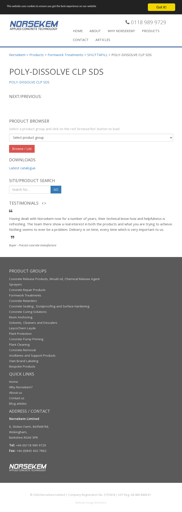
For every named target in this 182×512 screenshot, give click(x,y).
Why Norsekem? (121, 30)
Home (78, 30)
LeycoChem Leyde (22, 328)
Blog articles (18, 403)
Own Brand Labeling (23, 361)
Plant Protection (20, 333)
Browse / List (22, 148)
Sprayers (15, 284)
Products (150, 30)
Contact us (16, 398)
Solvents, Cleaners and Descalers (33, 322)
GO (56, 189)
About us (15, 392)
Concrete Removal (22, 350)
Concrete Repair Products (27, 290)
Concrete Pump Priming (26, 339)
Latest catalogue (22, 168)
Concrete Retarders (23, 300)
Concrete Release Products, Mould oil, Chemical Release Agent (54, 279)
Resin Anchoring (20, 317)
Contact (81, 39)
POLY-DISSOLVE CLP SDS (29, 82)
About (95, 30)
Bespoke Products (22, 366)
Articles (102, 39)
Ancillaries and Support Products (32, 355)
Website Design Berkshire (91, 502)
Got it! (161, 7)
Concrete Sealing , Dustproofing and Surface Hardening (49, 306)
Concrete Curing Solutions (28, 311)
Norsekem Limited (52, 495)
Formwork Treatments (25, 295)
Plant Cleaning (19, 344)
